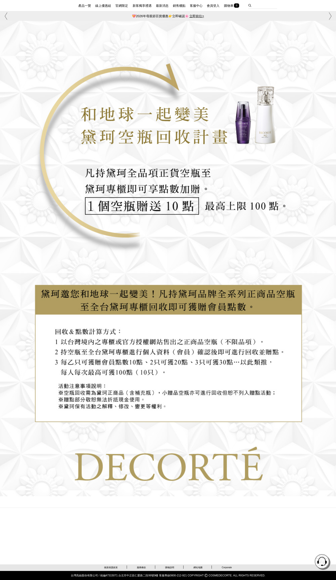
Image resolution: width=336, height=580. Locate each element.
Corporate (227, 567)
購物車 (229, 5)
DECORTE (54, 5)
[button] (5, 16)
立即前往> (196, 16)
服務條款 (141, 567)
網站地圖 (198, 567)
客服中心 (196, 5)
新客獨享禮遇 (142, 5)
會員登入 (213, 5)
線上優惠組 (103, 5)
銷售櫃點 (179, 5)
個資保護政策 (111, 567)
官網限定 (121, 5)
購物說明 (169, 567)
